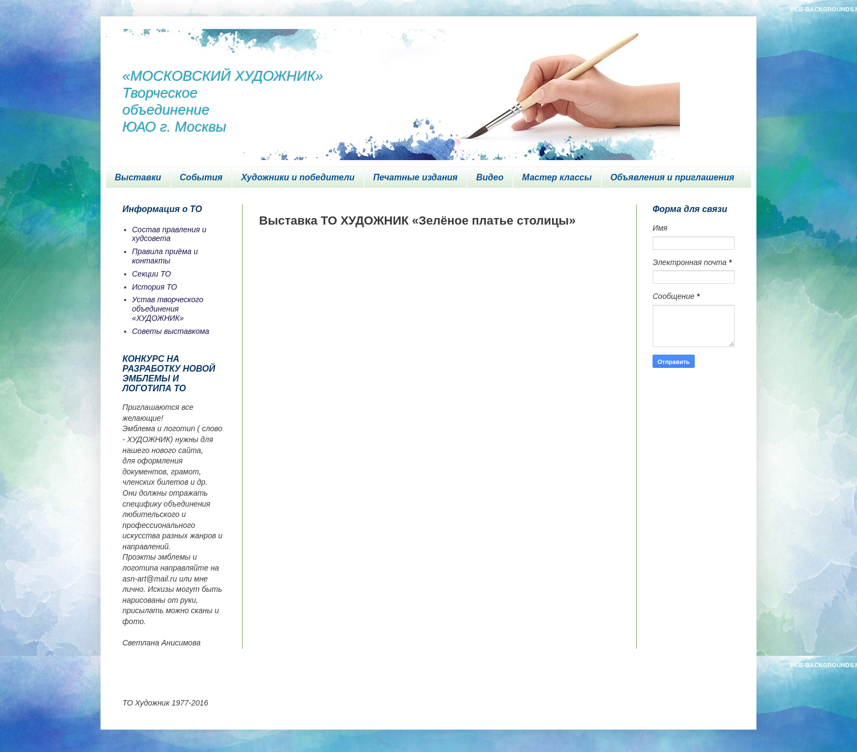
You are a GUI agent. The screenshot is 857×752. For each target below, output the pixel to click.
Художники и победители (298, 177)
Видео (489, 177)
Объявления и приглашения (673, 177)
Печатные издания (415, 177)
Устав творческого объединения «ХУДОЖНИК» (168, 308)
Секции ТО (151, 273)
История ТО (154, 287)
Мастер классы (556, 177)
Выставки (138, 177)
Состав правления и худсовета (169, 234)
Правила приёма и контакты (165, 256)
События (201, 177)
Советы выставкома (170, 331)
